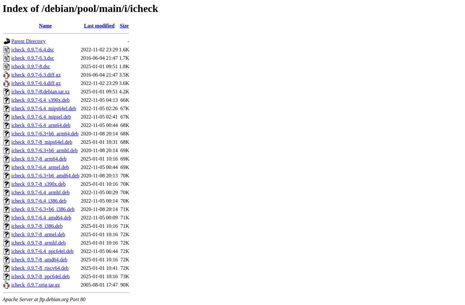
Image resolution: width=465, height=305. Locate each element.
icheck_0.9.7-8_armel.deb (38, 234)
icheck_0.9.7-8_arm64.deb (39, 159)
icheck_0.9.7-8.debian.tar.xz (40, 91)
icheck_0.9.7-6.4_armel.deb (40, 167)
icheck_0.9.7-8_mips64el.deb (41, 142)
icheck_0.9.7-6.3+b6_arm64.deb (44, 133)
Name (45, 25)
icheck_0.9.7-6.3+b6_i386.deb (43, 209)
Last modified (99, 25)
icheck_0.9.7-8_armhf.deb (38, 243)
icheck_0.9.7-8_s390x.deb (38, 184)
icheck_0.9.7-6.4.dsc (32, 49)
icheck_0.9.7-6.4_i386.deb (39, 201)
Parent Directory (28, 41)
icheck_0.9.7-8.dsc (30, 66)
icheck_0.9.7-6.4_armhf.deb (40, 192)
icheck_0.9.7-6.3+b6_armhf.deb (44, 150)
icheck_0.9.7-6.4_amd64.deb (41, 217)
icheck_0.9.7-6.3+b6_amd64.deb (45, 175)
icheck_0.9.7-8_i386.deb (37, 226)
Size (124, 25)
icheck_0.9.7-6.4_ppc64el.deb (42, 251)
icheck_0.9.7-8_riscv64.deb (39, 268)
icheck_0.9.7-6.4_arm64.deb (40, 125)
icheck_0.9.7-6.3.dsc (32, 58)
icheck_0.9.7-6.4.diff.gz (36, 83)
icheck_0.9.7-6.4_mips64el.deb (43, 108)
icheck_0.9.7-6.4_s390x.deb (40, 100)
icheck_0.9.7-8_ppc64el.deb (40, 276)
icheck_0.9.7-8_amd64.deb (39, 259)
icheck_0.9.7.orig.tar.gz (35, 285)
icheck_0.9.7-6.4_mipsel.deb (41, 117)
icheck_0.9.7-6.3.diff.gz (36, 75)
